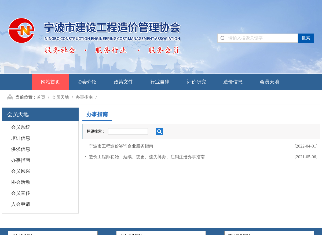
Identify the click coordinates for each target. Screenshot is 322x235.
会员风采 (20, 171)
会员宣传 (20, 193)
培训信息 (20, 138)
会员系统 (20, 127)
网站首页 (50, 82)
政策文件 (123, 82)
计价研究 (196, 82)
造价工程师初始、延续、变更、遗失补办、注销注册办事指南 (147, 157)
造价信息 (233, 82)
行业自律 (160, 82)
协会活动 (20, 182)
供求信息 (20, 149)
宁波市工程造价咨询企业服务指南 (121, 146)
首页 (41, 97)
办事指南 (84, 97)
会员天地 (269, 82)
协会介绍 (87, 82)
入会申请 (20, 204)
